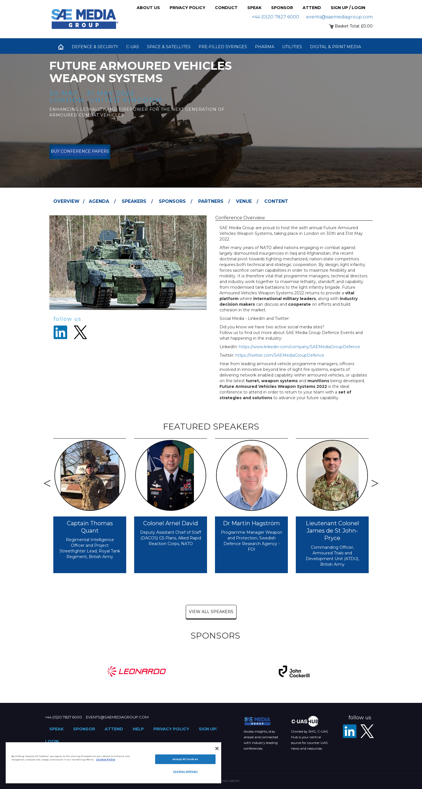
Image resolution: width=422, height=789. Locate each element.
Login (52, 741)
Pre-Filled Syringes (223, 46)
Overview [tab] (66, 201)
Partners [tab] (210, 201)
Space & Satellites (169, 46)
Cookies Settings (185, 771)
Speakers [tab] (134, 201)
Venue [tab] (244, 201)
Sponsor (282, 7)
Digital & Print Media (335, 46)
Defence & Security (95, 46)
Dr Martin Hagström (251, 523)
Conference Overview (240, 217)
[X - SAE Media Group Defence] (367, 731)
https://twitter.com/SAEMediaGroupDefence (279, 355)
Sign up (207, 728)
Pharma (264, 46)
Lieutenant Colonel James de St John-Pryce (332, 531)
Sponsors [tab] (172, 201)
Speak (254, 7)
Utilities (292, 46)
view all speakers (211, 611)
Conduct (226, 7)
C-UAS (132, 46)
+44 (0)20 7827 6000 (275, 17)
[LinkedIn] (349, 731)
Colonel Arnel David (170, 523)
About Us (148, 7)
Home (61, 46)
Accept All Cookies (185, 759)
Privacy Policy (187, 7)
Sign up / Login (348, 7)
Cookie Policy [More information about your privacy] (105, 759)
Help (138, 728)
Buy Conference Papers (80, 151)
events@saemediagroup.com (339, 17)
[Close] (217, 748)
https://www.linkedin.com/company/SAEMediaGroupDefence (299, 346)
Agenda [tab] (99, 201)
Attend (312, 7)
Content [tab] (276, 201)
